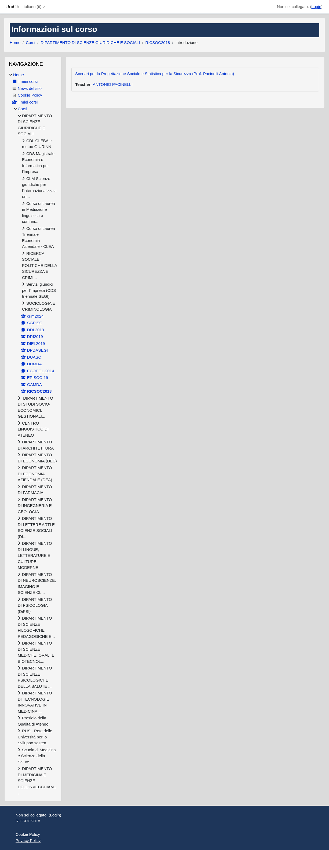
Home (15, 42)
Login (316, 6)
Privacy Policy (28, 840)
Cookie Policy (28, 834)
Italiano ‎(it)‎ (32, 6)
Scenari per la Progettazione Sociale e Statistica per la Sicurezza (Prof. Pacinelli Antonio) (154, 73)
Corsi (30, 42)
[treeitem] (33, 434)
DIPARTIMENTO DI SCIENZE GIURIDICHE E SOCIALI (90, 42)
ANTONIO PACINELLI (113, 84)
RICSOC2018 (157, 42)
